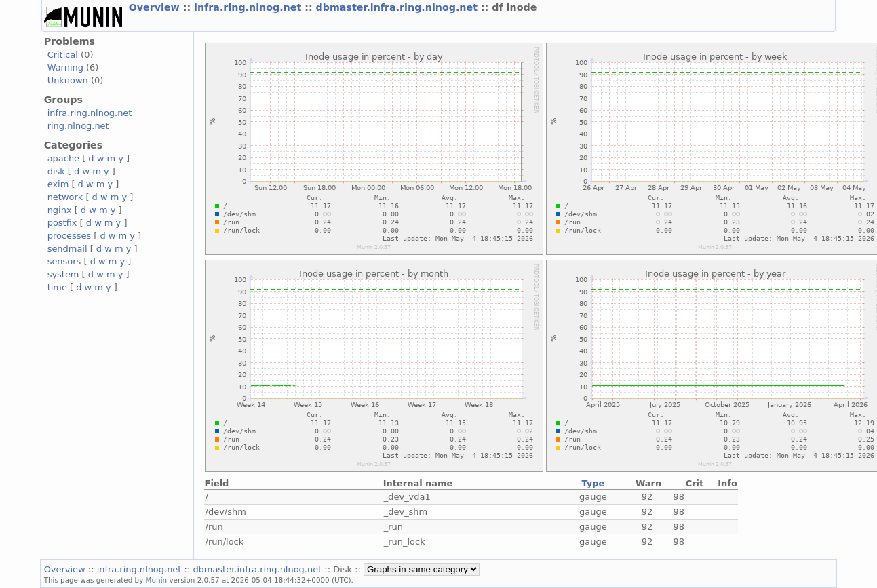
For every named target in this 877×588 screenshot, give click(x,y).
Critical (62, 55)
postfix (62, 223)
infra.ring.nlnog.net (249, 7)
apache (63, 158)
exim (58, 184)
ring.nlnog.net (78, 126)
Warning (65, 67)
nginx (59, 210)
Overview (156, 7)
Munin (157, 580)
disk (56, 171)
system (63, 274)
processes (69, 236)
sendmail (67, 248)
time (57, 287)
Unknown (67, 80)
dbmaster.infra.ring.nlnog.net (398, 7)
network (65, 197)
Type (592, 483)
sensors (64, 261)
